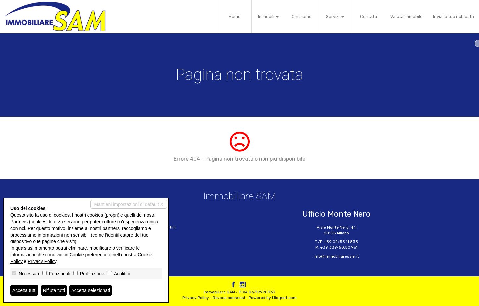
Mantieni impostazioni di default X (128, 204)
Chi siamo (301, 16)
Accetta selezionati (90, 290)
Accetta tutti (24, 290)
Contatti (368, 16)
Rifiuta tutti (54, 290)
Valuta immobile (406, 16)
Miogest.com (284, 297)
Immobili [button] (268, 16)
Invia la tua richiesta (453, 16)
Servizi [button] (335, 16)
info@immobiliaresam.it (336, 256)
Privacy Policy (195, 297)
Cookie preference (88, 254)
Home (235, 16)
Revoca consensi (229, 297)
